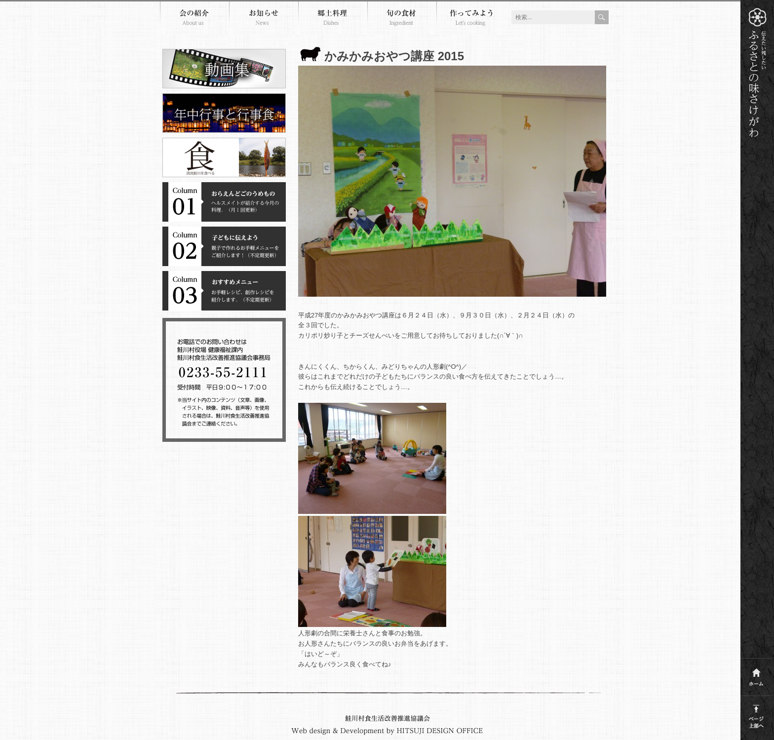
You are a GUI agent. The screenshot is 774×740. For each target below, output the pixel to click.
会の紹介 (194, 18)
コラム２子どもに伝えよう (224, 246)
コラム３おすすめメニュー (224, 291)
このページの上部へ (756, 714)
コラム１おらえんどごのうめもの (224, 202)
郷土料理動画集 (224, 68)
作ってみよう (470, 18)
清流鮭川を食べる (224, 157)
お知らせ (263, 18)
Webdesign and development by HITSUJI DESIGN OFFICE (387, 731)
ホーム (756, 675)
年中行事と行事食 (224, 113)
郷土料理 (332, 18)
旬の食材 (401, 18)
